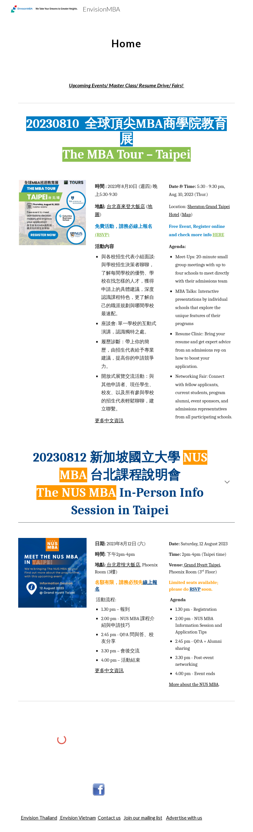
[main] (126, 40)
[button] (227, 482)
